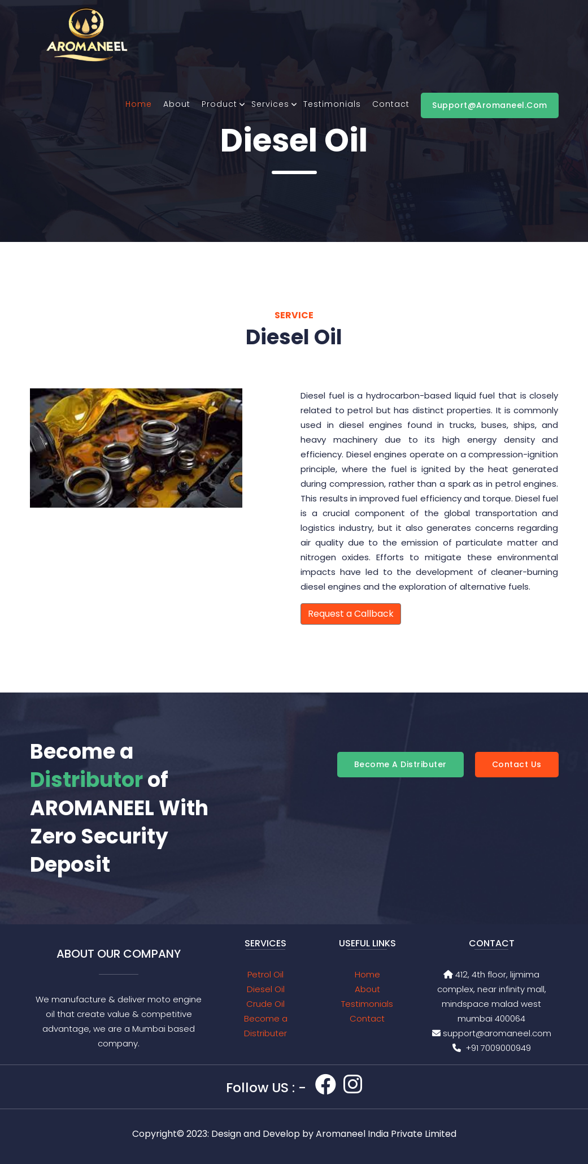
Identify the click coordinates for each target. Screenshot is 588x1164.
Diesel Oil (266, 989)
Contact (391, 104)
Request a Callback (351, 613)
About (176, 104)
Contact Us (517, 764)
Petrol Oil (265, 974)
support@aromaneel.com (489, 105)
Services (270, 104)
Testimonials (332, 104)
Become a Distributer (400, 764)
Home (138, 104)
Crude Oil (265, 1004)
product (219, 104)
